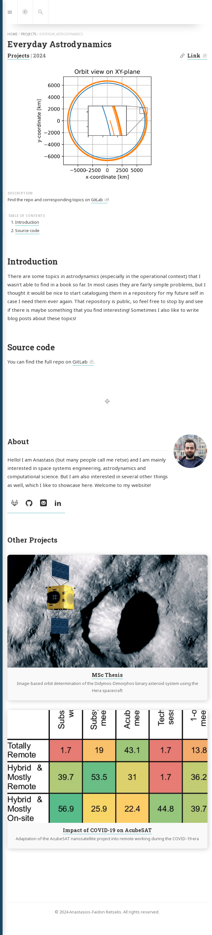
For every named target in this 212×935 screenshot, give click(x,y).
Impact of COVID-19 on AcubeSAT (107, 829)
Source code (27, 230)
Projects (18, 55)
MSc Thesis (107, 674)
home (12, 34)
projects (28, 34)
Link (193, 55)
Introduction (27, 222)
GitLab (97, 199)
